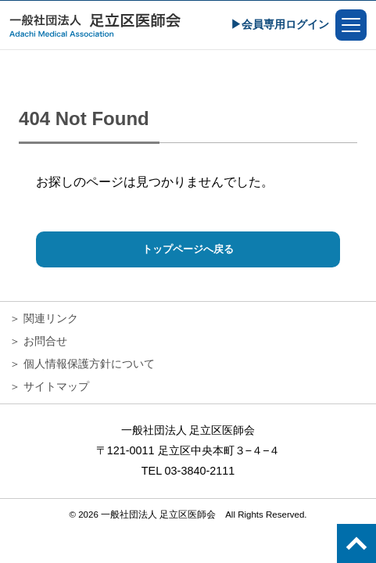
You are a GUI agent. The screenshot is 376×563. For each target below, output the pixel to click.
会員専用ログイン (285, 24)
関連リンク (50, 318)
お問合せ (45, 341)
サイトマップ (56, 386)
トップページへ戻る (188, 249)
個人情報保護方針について (89, 363)
